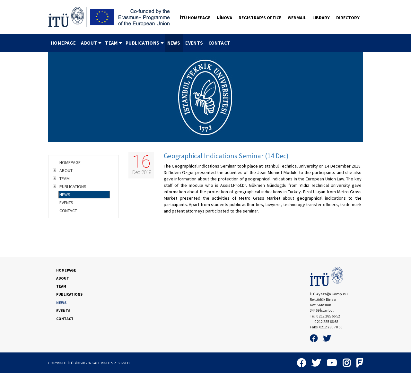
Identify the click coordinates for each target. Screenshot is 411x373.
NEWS (173, 43)
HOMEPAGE (63, 43)
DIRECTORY (348, 18)
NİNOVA (224, 18)
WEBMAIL (297, 18)
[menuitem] (63, 43)
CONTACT (219, 43)
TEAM (114, 43)
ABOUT (91, 43)
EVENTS (194, 43)
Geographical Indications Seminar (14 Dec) (226, 155)
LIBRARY (321, 18)
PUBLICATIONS (145, 43)
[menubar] (140, 43)
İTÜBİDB (75, 362)
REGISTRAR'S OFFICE (260, 18)
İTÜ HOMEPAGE (195, 18)
